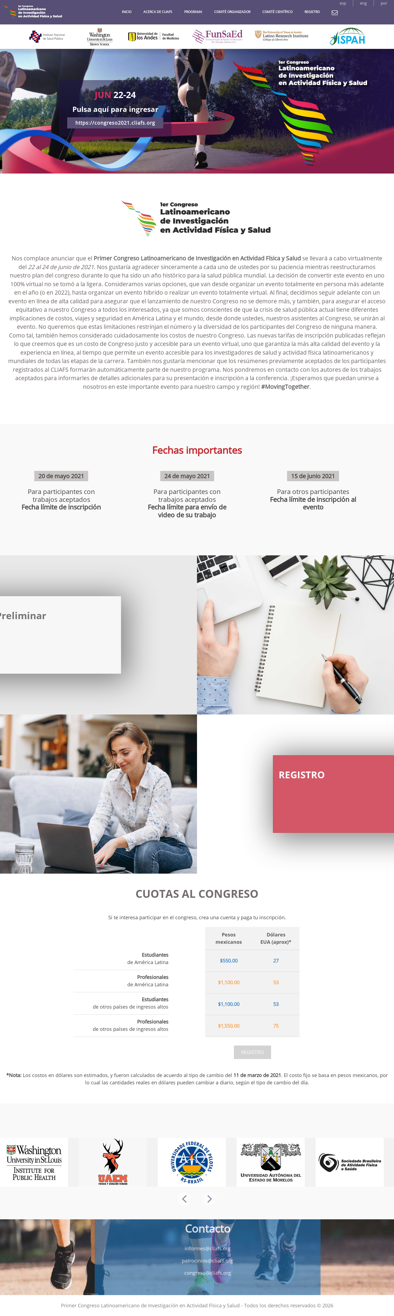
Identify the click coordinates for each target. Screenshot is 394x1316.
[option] (197, 111)
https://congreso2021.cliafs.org (115, 122)
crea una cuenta (217, 917)
